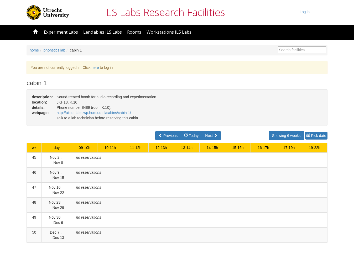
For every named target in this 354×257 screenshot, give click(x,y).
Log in (305, 12)
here (95, 67)
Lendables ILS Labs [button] (102, 32)
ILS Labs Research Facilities (164, 12)
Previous (168, 135)
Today (191, 135)
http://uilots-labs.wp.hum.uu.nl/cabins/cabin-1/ (94, 113)
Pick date (316, 135)
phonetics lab (54, 50)
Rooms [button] (134, 32)
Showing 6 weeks (286, 135)
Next (211, 135)
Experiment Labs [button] (61, 32)
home (34, 50)
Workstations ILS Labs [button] (169, 32)
